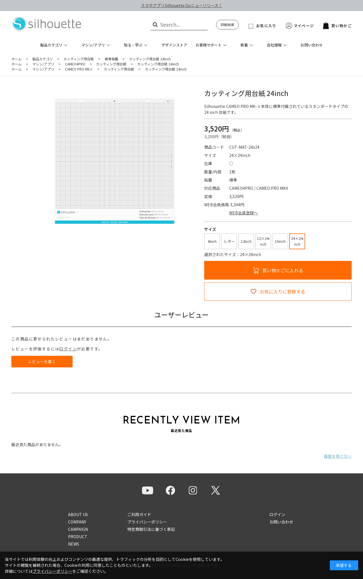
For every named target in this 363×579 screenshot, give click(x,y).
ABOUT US (78, 514)
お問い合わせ (312, 45)
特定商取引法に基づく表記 (151, 529)
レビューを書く (42, 361)
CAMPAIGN (78, 529)
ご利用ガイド (139, 514)
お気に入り (266, 25)
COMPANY (77, 522)
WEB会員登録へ (243, 213)
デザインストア (174, 45)
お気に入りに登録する (282, 291)
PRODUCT (77, 536)
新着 (244, 45)
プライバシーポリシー (147, 522)
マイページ (304, 25)
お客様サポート (208, 45)
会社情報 (274, 45)
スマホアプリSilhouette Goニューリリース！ (181, 5)
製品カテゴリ (51, 45)
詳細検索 (227, 24)
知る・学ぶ (133, 45)
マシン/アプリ (93, 45)
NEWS (73, 544)
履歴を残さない (338, 456)
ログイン (68, 349)
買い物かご (337, 25)
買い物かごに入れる (282, 270)
